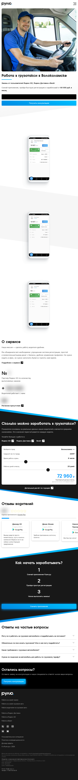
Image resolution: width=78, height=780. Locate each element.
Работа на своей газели (10, 700)
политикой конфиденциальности (41, 753)
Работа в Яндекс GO (9, 717)
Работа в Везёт (7, 721)
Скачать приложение (39, 606)
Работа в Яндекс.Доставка (11, 713)
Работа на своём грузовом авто (13, 704)
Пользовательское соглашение (12, 737)
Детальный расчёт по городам (37, 488)
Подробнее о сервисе (11, 363)
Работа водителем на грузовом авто (14, 708)
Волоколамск (66, 449)
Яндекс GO (6, 441)
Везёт (38, 441)
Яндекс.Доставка (23, 441)
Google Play (22, 515)
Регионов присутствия (11, 405)
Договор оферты (7, 743)
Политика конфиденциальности (13, 740)
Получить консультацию (39, 103)
